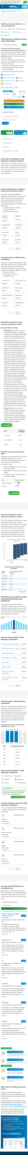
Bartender (5, 1006)
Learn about (11, 1119)
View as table (22, 76)
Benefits (16, 72)
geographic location (13, 154)
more (13, 917)
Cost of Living (5, 132)
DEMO (24, 6)
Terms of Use (5, 1147)
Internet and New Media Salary (15, 10)
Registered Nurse (7, 925)
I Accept (25, 2)
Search (24, 30)
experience (4, 154)
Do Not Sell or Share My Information (10, 1150)
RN (2, 946)
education (22, 154)
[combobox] (14, 30)
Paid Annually (8, 76)
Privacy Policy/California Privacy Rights (10, 1143)
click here (3, 707)
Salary (6, 10)
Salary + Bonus (9, 72)
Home (2, 10)
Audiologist (5, 969)
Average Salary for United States (10, 136)
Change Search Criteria (7, 97)
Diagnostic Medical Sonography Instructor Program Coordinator (11, 901)
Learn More (15, 3)
